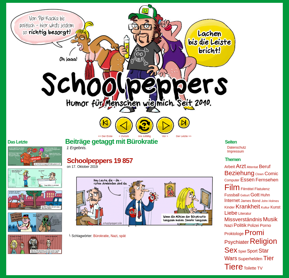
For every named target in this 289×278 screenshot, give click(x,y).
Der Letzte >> (184, 136)
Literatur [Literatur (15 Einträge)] (244, 214)
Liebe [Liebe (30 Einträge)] (230, 213)
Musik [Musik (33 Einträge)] (270, 219)
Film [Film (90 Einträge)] (232, 187)
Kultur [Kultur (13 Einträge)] (265, 207)
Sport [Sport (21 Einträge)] (252, 251)
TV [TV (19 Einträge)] (259, 268)
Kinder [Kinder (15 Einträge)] (229, 207)
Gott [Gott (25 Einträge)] (255, 194)
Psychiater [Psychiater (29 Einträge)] (236, 242)
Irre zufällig (144, 136)
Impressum (235, 151)
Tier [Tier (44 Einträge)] (268, 258)
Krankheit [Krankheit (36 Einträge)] (248, 206)
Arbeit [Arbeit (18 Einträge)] (229, 166)
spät (122, 236)
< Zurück (124, 136)
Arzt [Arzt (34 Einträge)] (241, 166)
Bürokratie (101, 236)
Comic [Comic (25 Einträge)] (271, 173)
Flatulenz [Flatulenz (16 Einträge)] (262, 189)
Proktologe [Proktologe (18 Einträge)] (234, 233)
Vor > (165, 136)
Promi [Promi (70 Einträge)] (254, 232)
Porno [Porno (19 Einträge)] (265, 225)
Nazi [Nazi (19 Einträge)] (228, 225)
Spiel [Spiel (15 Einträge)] (242, 251)
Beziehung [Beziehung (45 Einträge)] (239, 173)
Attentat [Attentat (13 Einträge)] (252, 167)
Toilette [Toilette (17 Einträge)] (250, 268)
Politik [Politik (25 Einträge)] (240, 225)
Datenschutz (236, 147)
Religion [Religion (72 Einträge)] (263, 241)
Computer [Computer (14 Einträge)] (231, 180)
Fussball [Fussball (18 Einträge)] (231, 195)
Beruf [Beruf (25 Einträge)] (264, 166)
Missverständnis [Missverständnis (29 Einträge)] (243, 219)
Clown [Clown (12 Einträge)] (259, 174)
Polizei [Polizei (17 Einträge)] (253, 225)
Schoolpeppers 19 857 (100, 160)
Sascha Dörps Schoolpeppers (144, 59)
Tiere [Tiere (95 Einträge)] (233, 266)
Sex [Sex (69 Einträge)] (230, 250)
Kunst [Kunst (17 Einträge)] (275, 207)
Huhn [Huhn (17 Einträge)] (265, 195)
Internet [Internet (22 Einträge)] (232, 200)
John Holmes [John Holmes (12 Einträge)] (270, 201)
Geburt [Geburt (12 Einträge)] (245, 195)
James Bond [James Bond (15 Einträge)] (250, 201)
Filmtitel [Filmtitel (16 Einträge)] (247, 189)
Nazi (114, 236)
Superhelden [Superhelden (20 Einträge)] (250, 258)
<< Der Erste (105, 136)
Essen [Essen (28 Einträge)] (247, 180)
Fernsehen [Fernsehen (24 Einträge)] (267, 180)
